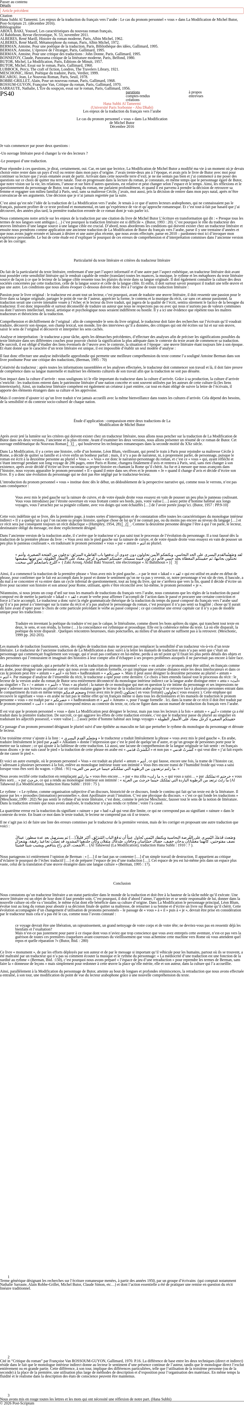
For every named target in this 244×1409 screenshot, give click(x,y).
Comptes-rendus (138, 96)
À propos (195, 92)
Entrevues (196, 96)
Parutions (133, 92)
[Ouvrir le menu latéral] (5, 6)
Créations (133, 100)
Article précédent (15, 11)
